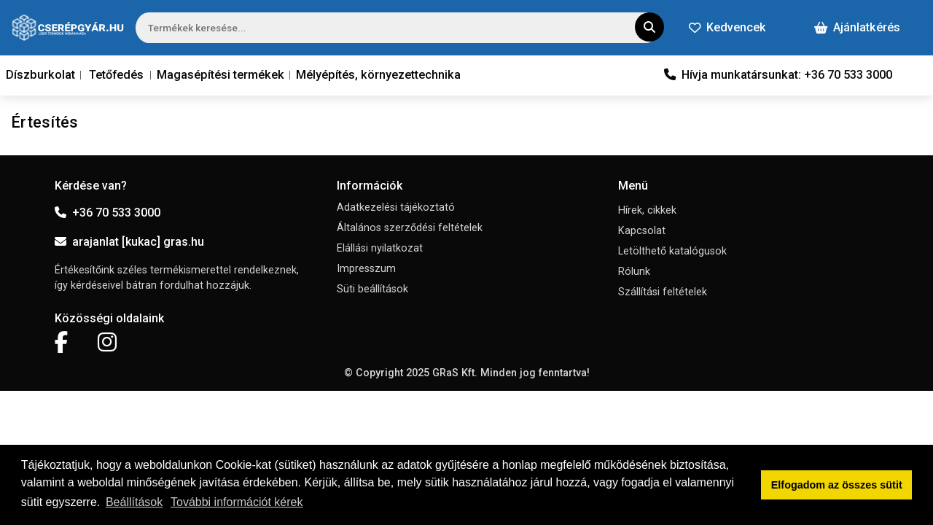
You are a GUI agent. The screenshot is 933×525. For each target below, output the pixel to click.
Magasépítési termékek (220, 75)
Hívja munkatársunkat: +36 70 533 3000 (778, 75)
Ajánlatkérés (857, 27)
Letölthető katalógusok (672, 251)
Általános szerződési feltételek (410, 228)
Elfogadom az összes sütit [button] (836, 485)
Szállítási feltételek (662, 292)
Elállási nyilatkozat (380, 248)
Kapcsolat (641, 231)
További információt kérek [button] (236, 502)
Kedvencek (727, 27)
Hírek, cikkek (647, 210)
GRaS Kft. (454, 373)
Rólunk (634, 271)
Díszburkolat (40, 75)
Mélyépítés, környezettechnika (378, 75)
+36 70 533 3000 (107, 212)
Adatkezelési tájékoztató (396, 207)
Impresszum (366, 268)
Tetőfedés (116, 75)
